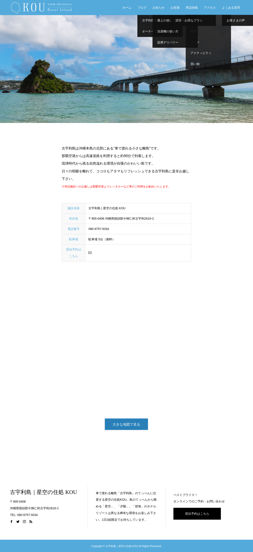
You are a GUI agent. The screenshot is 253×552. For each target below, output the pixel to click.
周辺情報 (192, 7)
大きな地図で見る (126, 424)
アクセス (210, 7)
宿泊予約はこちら (197, 513)
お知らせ (158, 7)
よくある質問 (231, 7)
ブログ (141, 7)
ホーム (126, 7)
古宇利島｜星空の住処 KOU (43, 492)
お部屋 (175, 7)
